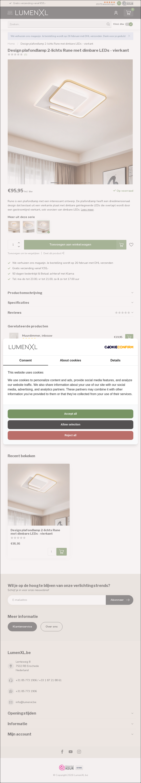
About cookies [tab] (70, 360)
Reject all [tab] (70, 435)
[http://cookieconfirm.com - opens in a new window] (118, 347)
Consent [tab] (25, 360)
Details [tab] (115, 360)
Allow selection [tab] (70, 424)
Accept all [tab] (70, 413)
